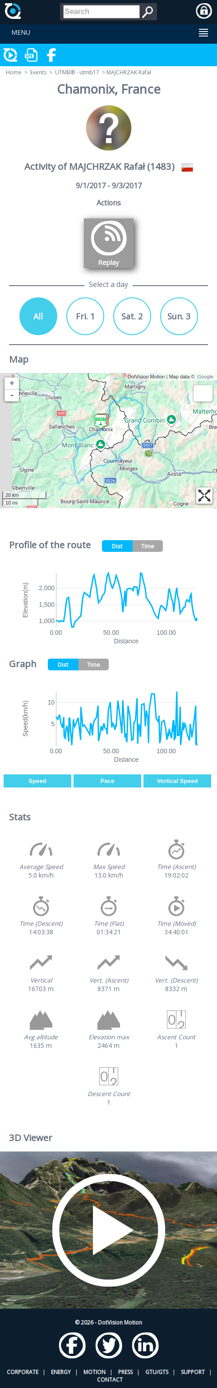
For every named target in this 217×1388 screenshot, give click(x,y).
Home (14, 72)
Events (38, 72)
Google (205, 376)
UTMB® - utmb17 (77, 72)
